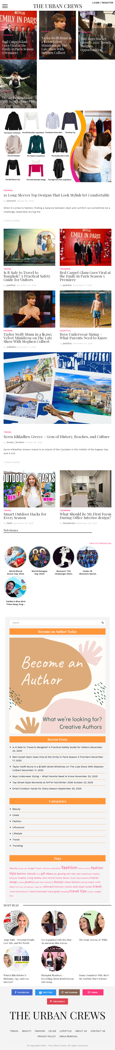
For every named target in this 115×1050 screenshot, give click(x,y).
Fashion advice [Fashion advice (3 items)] (84, 868)
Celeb (15, 815)
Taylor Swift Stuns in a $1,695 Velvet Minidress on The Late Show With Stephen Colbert (28, 338)
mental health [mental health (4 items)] (87, 882)
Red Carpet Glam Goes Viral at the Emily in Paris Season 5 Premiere (85, 276)
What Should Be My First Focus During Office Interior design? (85, 515)
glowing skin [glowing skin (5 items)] (64, 873)
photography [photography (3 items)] (29, 887)
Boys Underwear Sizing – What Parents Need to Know (83, 336)
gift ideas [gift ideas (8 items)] (47, 873)
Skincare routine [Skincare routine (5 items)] (63, 886)
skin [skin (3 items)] (41, 887)
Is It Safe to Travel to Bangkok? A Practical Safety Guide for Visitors (27, 276)
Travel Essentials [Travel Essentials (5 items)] (38, 891)
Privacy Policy (46, 1036)
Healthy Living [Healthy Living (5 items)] (25, 878)
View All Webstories (100, 543)
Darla (9, 523)
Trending (65, 269)
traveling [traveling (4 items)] (64, 892)
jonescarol (11, 200)
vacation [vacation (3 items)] (90, 892)
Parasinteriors (69, 523)
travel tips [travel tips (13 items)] (78, 891)
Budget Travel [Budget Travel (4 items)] (34, 868)
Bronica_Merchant (15, 442)
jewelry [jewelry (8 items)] (29, 882)
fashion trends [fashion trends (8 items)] (26, 873)
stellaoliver (11, 347)
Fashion (8, 190)
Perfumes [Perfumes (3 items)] (19, 887)
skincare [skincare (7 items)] (48, 886)
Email (95, 992)
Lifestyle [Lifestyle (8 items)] (57, 882)
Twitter (45, 992)
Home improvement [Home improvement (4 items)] (79, 878)
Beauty (16, 809)
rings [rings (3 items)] (36, 887)
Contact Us (98, 1031)
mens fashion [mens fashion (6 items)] (72, 882)
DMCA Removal (68, 1036)
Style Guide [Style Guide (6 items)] (85, 886)
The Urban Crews (57, 5)
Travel (8, 269)
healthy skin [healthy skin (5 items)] (40, 878)
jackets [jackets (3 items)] (21, 882)
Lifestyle (65, 331)
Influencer (18, 827)
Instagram (71, 992)
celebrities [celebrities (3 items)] (46, 868)
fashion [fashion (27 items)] (69, 867)
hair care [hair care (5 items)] (76, 873)
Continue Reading (12, 220)
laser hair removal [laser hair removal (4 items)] (43, 882)
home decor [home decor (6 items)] (62, 877)
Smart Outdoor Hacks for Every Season (25, 515)
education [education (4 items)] (56, 868)
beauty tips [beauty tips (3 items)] (22, 868)
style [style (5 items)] (75, 886)
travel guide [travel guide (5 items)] (53, 891)
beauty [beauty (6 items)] (13, 868)
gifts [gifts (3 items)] (55, 874)
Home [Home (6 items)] (51, 877)
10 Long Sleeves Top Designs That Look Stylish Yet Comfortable (57, 194)
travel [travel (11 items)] (97, 886)
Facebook (23, 992)
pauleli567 (11, 285)
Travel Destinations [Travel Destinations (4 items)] (18, 892)
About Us (81, 1031)
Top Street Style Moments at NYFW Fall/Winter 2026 (42, 782)
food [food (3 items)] (38, 874)
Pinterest (59, 1001)
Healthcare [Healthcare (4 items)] (86, 874)
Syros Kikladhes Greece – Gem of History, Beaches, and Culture (57, 436)
